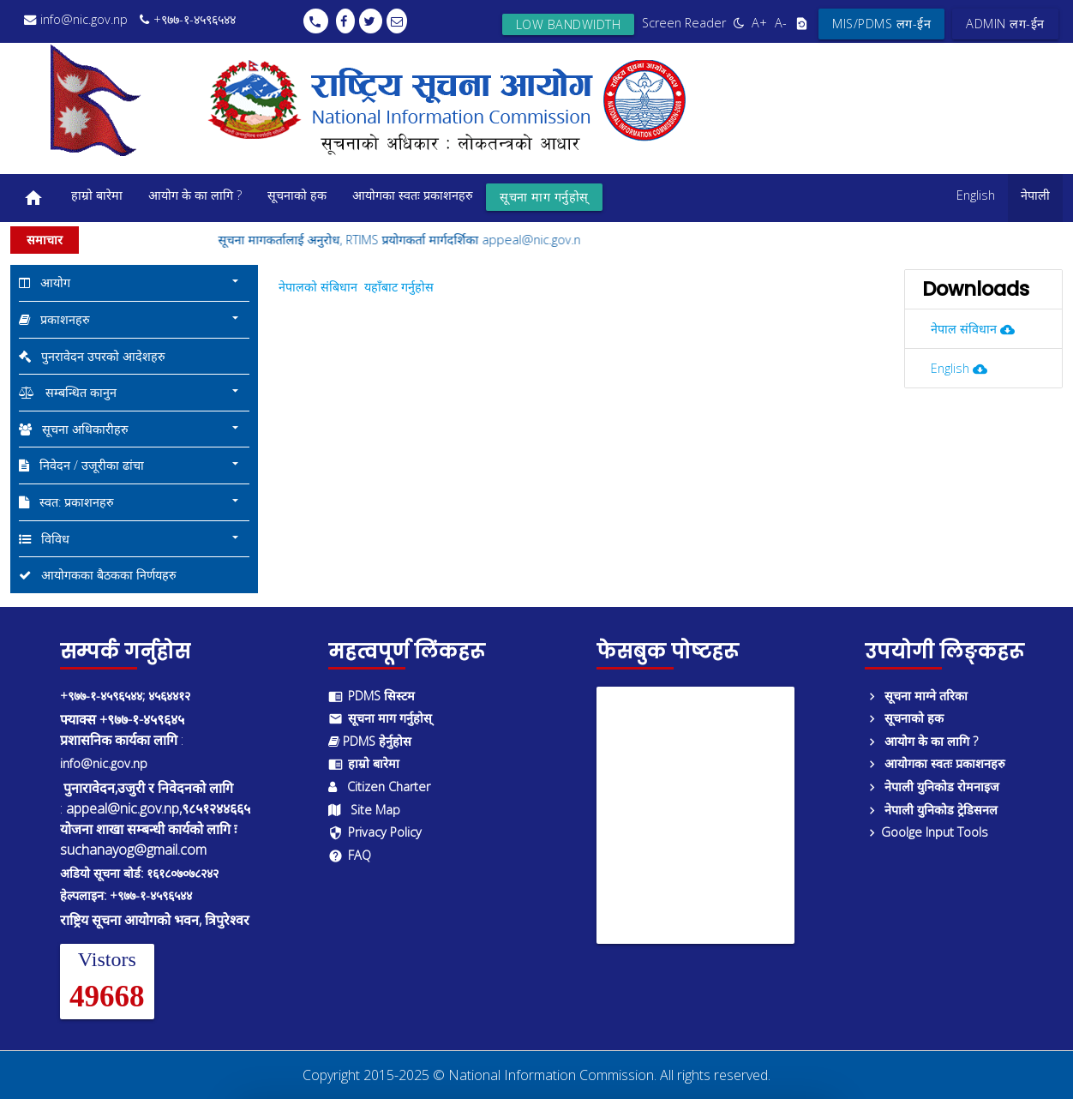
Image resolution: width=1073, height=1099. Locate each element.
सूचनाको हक (297, 195)
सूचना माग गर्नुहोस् (544, 197)
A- (781, 23)
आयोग (131, 282)
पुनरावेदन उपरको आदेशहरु (92, 356)
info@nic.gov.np (76, 19)
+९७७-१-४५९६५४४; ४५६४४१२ (125, 696)
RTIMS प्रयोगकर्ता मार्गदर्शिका (427, 239)
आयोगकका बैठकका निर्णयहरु (98, 575)
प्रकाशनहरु (131, 318)
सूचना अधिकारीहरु (131, 428)
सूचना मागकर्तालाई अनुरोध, (295, 239)
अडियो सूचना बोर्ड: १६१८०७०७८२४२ (139, 873)
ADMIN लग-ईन (1005, 23)
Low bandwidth (568, 24)
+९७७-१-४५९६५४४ (188, 19)
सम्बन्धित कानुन (131, 391)
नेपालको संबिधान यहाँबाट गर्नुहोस (356, 287)
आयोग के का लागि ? (195, 195)
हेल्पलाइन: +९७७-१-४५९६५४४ (126, 895)
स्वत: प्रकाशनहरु (131, 501)
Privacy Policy (375, 832)
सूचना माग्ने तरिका (916, 696)
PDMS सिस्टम (371, 696)
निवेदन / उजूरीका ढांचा (131, 464)
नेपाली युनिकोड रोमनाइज (932, 786)
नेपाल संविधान (980, 329)
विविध (131, 538)
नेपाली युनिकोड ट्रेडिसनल (931, 810)
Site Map (364, 810)
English (975, 195)
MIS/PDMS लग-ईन (881, 23)
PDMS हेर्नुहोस (369, 741)
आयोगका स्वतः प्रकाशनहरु (412, 195)
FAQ (349, 855)
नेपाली (1035, 195)
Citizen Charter (379, 786)
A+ (759, 23)
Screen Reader (684, 23)
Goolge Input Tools (926, 832)
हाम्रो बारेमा (97, 195)
